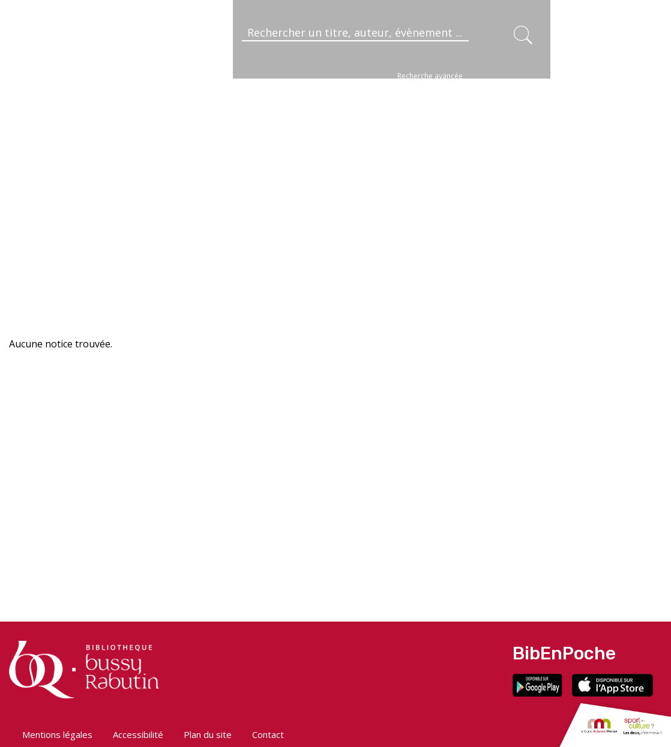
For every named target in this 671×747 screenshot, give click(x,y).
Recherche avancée (430, 76)
